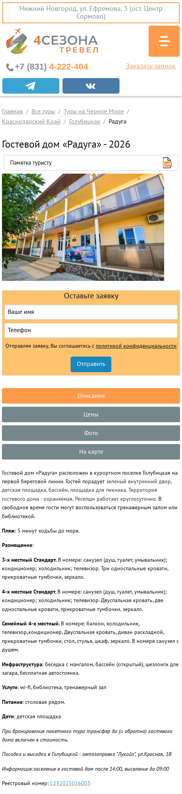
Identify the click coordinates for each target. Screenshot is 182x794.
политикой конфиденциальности (136, 346)
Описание (91, 395)
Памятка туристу (31, 162)
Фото (91, 433)
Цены (91, 414)
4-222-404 (51, 66)
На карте (91, 451)
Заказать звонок (151, 66)
